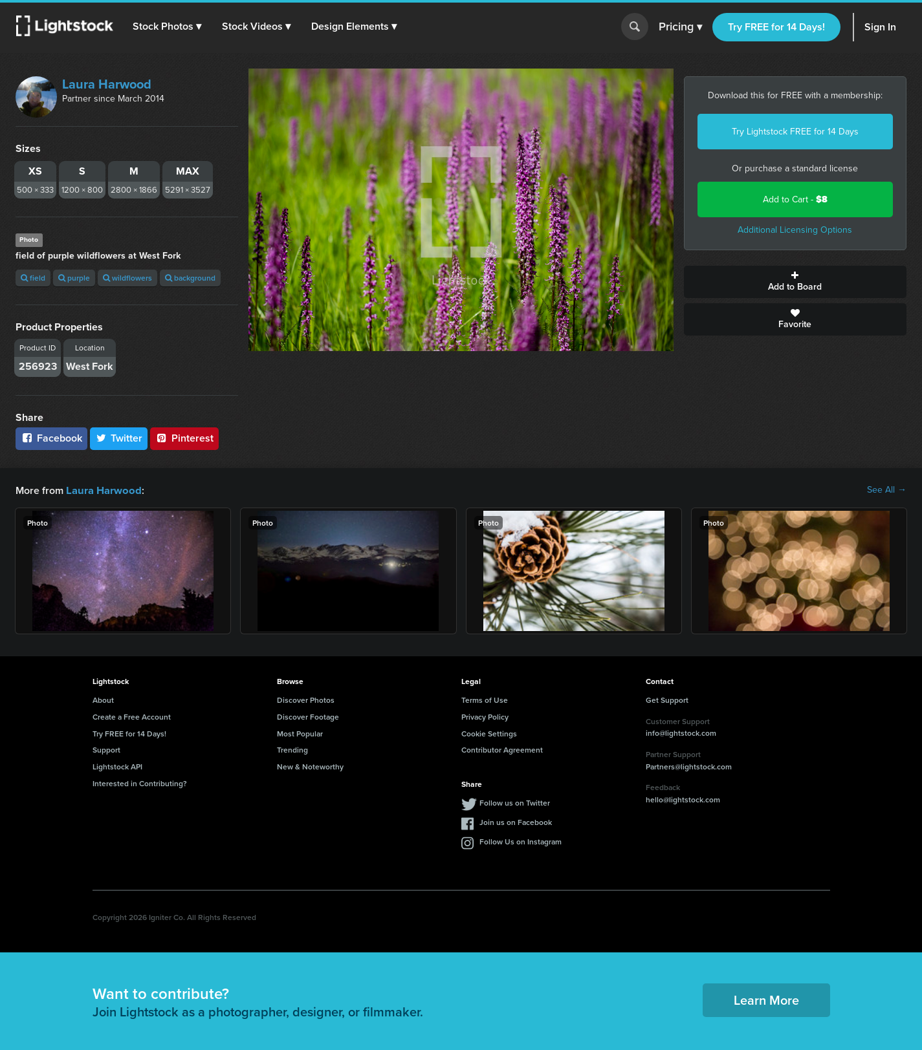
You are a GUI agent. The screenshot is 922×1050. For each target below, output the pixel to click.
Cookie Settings (489, 732)
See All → (886, 490)
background (190, 277)
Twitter (119, 438)
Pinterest (184, 438)
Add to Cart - (795, 199)
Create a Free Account (132, 716)
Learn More (766, 999)
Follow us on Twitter (514, 802)
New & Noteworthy (310, 765)
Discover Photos (306, 699)
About (103, 699)
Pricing (680, 27)
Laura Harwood (106, 84)
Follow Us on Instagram (520, 840)
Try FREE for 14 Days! (776, 26)
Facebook (51, 438)
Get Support (667, 699)
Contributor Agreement (502, 749)
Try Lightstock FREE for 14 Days (795, 131)
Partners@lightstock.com (689, 765)
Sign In (880, 26)
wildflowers (127, 277)
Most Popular (300, 732)
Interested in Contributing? (140, 782)
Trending (292, 749)
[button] (167, 26)
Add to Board (795, 282)
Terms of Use (484, 699)
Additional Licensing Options (795, 230)
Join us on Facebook (515, 821)
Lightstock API (117, 765)
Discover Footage (308, 716)
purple (74, 277)
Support (106, 749)
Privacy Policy (485, 716)
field (33, 277)
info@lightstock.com (681, 732)
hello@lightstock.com (683, 798)
